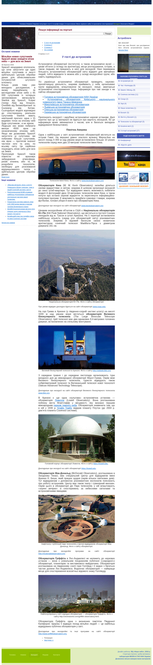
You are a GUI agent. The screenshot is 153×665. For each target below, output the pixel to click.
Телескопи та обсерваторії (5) (132, 122)
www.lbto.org (43, 393)
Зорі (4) (123, 104)
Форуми (45, 655)
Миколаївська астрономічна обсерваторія (66, 104)
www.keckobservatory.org (93, 180)
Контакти (124, 24)
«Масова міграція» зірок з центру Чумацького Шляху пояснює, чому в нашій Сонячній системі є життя (20, 187)
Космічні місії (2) (126, 126)
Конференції (125, 140)
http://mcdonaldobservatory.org (51, 554)
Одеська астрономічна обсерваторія (63, 109)
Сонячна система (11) (129, 95)
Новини (29, 24)
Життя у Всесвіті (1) (128, 117)
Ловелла (59, 400)
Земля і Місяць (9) (127, 90)
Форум (131, 24)
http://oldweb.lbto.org (102, 370)
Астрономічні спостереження (102, 24)
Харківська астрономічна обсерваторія (65, 112)
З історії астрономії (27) (129, 131)
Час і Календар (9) (127, 85)
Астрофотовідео (58, 24)
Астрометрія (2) (126, 81)
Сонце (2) (124, 99)
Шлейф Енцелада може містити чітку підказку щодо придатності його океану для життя (21, 211)
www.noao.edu (99, 307)
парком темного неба (65, 405)
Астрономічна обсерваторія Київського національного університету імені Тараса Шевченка (79, 100)
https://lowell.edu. (100, 463)
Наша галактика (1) (128, 108)
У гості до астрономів (52, 42)
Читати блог (123, 50)
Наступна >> (48, 640)
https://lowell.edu (88, 468)
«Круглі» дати (125, 145)
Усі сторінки (48, 50)
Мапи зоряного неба (83, 24)
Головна (23, 24)
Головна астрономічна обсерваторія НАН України (71, 97)
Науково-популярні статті (42, 24)
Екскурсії (117, 24)
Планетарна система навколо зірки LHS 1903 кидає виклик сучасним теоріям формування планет (20, 204)
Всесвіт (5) (124, 113)
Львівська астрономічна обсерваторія (64, 107)
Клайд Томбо (64, 408)
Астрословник (70, 24)
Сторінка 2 (48, 45)
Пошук (108, 34)
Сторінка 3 (48, 47)
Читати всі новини (8, 223)
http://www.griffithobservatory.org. (52, 634)
